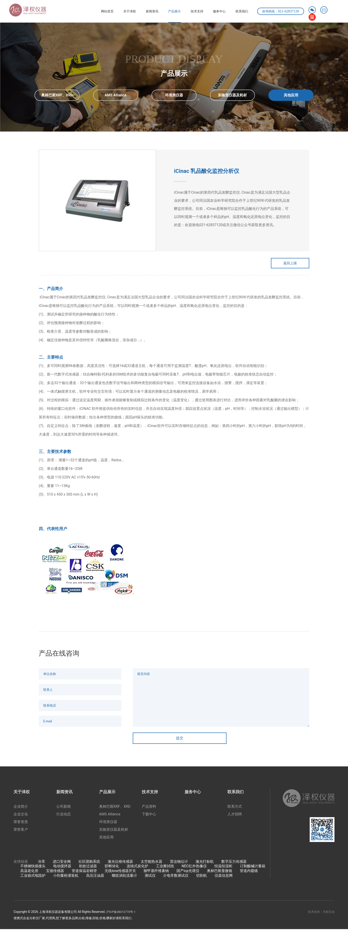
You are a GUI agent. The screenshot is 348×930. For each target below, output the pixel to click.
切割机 (201, 876)
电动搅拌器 (62, 867)
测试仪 (150, 876)
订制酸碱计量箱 (252, 867)
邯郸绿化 (112, 867)
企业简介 (21, 807)
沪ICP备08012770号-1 (121, 912)
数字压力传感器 (234, 862)
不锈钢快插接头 (33, 867)
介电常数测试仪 (175, 876)
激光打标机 (205, 862)
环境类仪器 (108, 822)
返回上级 (286, 263)
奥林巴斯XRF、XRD (114, 807)
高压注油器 (95, 876)
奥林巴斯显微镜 (219, 872)
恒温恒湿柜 (223, 867)
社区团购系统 (89, 862)
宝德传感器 (55, 872)
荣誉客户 (21, 830)
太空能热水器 (151, 862)
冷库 (41, 862)
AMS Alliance (109, 815)
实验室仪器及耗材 (113, 830)
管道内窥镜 (249, 872)
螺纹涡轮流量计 (124, 876)
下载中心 (149, 815)
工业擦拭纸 (165, 867)
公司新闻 (63, 807)
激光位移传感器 (120, 862)
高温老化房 (29, 872)
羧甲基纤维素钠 (156, 872)
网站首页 (91, 11)
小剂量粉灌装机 (65, 876)
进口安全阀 (62, 862)
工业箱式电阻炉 (33, 876)
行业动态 (63, 815)
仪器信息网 (224, 876)
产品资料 (149, 807)
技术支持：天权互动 (320, 912)
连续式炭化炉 (137, 867)
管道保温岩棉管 (84, 872)
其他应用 (106, 838)
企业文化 (21, 815)
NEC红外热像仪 (194, 867)
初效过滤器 (88, 867)
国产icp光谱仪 (187, 872)
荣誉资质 (21, 822)
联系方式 (234, 807)
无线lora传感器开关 (120, 872)
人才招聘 (234, 815)
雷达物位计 (179, 862)
